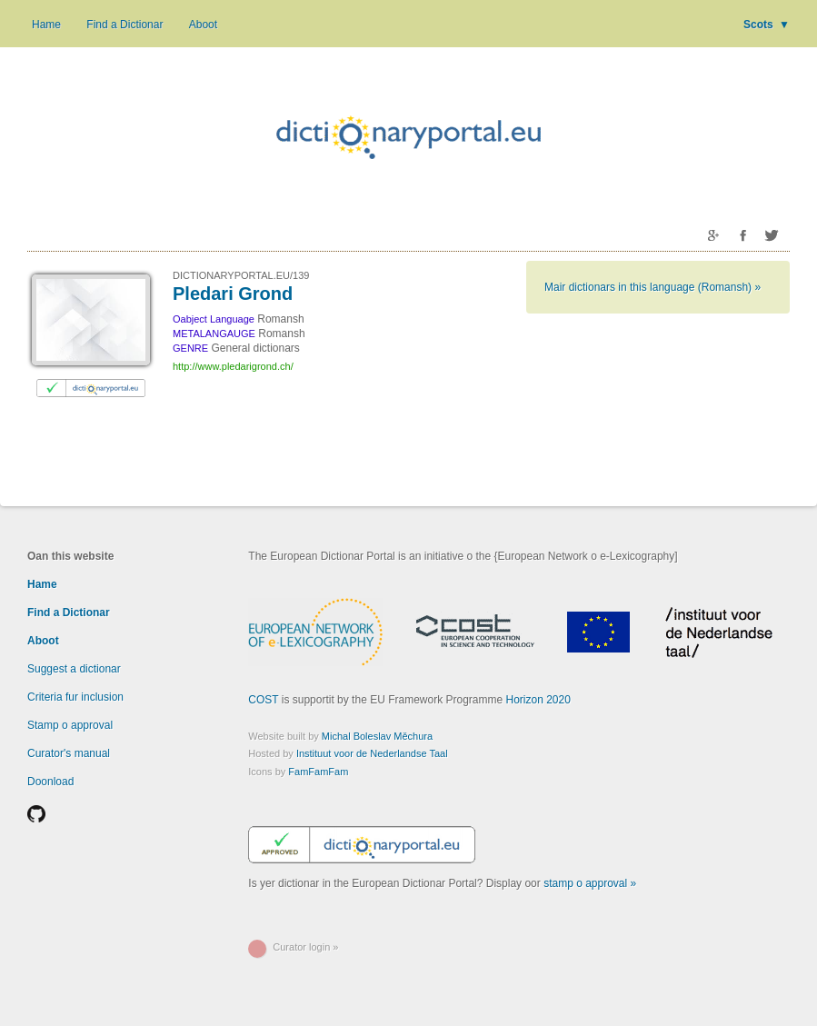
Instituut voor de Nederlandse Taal (372, 753)
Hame (46, 24)
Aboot (203, 24)
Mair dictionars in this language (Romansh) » (652, 287)
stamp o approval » (589, 883)
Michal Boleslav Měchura (377, 736)
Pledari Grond (233, 294)
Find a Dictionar (124, 24)
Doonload (50, 781)
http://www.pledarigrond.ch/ (233, 366)
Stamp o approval (70, 725)
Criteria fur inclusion (75, 697)
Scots (766, 24)
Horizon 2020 (538, 699)
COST (263, 699)
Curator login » (305, 946)
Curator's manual (68, 753)
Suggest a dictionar (74, 668)
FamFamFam (318, 771)
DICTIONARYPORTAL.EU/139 (241, 275)
